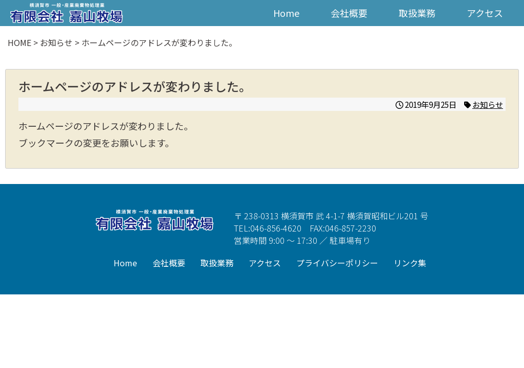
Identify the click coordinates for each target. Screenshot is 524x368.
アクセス (485, 12)
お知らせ (487, 104)
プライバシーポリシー (337, 263)
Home (286, 12)
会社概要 (349, 12)
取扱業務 (417, 12)
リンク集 (410, 263)
